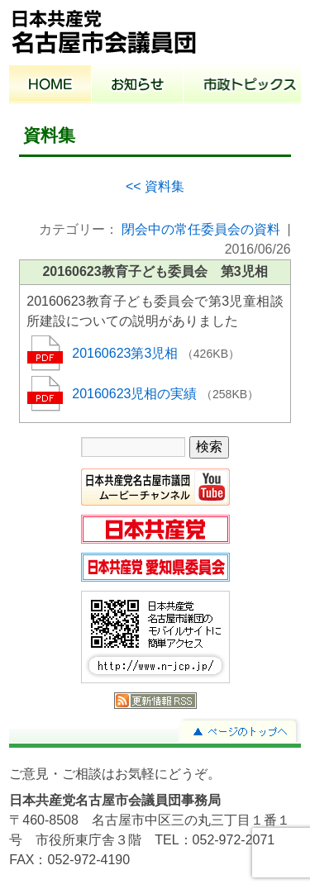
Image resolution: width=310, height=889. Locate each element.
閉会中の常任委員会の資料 (201, 229)
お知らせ (138, 86)
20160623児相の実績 (136, 394)
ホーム (50, 86)
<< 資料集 (155, 186)
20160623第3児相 (127, 353)
